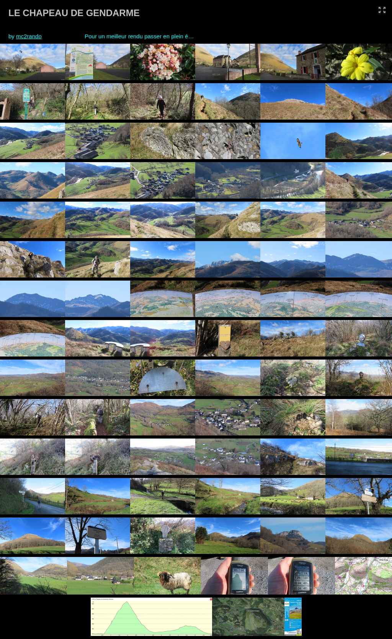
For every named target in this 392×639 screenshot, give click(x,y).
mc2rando (29, 36)
